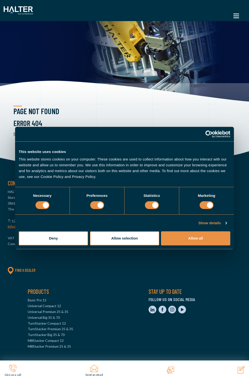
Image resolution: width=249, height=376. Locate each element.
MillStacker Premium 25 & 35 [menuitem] (49, 346)
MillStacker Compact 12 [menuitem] (46, 340)
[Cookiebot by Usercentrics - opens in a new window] (209, 134)
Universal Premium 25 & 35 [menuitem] (48, 312)
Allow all (195, 238)
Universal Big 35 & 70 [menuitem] (44, 317)
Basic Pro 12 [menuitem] (37, 300)
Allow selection (124, 238)
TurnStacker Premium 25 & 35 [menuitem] (50, 329)
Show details (209, 223)
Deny (53, 238)
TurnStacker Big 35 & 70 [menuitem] (46, 335)
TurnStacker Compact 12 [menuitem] (47, 323)
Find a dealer (22, 270)
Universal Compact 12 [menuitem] (44, 306)
